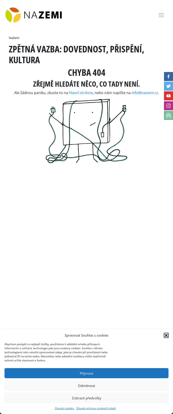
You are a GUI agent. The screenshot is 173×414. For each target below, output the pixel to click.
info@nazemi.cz (145, 92)
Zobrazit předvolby (86, 398)
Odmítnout (86, 385)
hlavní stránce (81, 92)
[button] (166, 335)
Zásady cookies (64, 408)
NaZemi (14, 38)
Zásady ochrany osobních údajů (96, 408)
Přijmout (86, 373)
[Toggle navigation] (161, 15)
